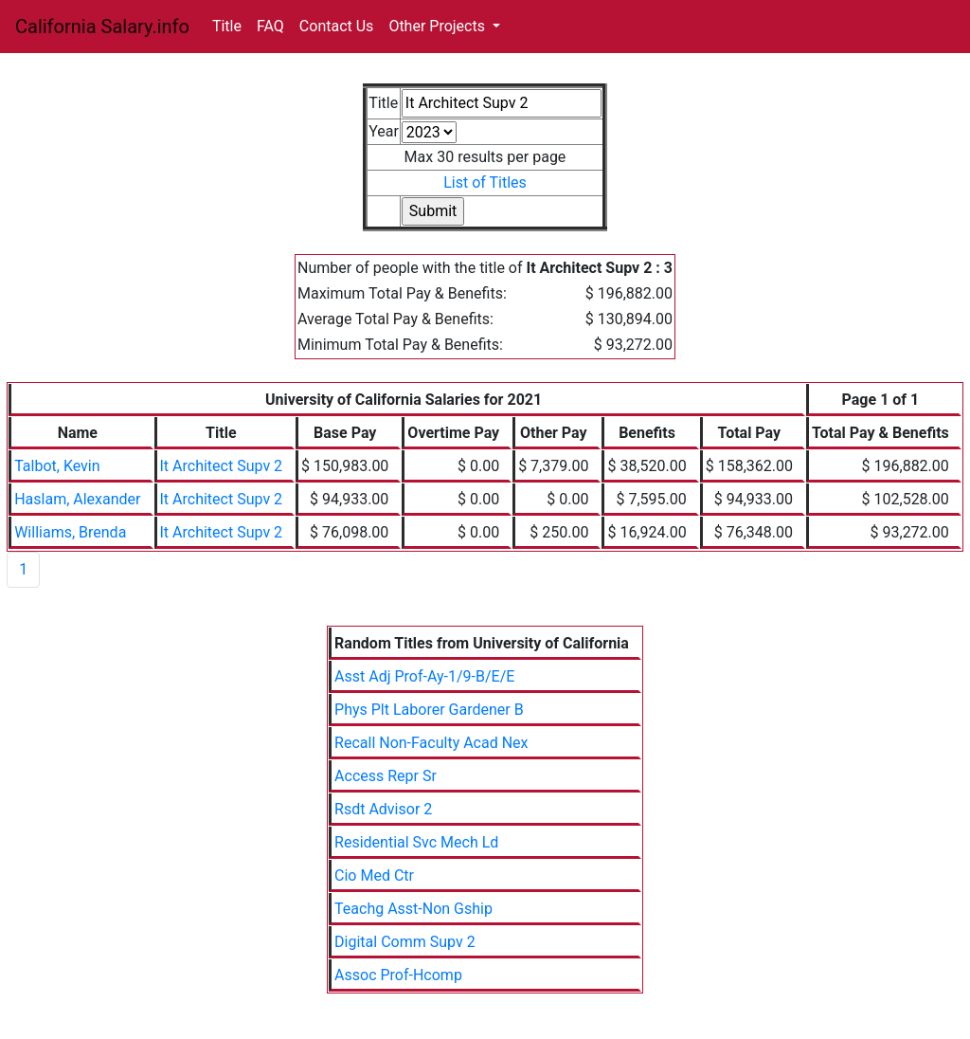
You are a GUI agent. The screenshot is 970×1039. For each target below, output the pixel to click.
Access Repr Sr (385, 776)
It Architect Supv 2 (221, 466)
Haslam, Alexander (77, 499)
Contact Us (336, 26)
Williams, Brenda (70, 532)
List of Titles (485, 182)
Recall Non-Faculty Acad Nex (431, 743)
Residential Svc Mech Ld (416, 842)
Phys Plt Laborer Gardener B (429, 710)
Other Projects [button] (438, 26)
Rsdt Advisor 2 (383, 809)
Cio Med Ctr (374, 875)
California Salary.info (102, 26)
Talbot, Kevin (56, 466)
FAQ (270, 26)
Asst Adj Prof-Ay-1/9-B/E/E (424, 676)
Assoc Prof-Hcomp (398, 975)
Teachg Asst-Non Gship (413, 909)
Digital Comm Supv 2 (405, 942)
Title (227, 26)
